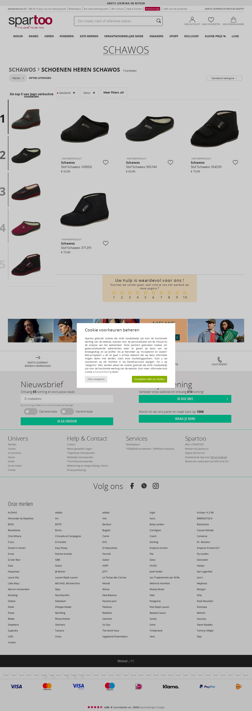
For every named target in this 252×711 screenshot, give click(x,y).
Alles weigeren (96, 379)
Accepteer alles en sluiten (150, 379)
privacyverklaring (102, 372)
